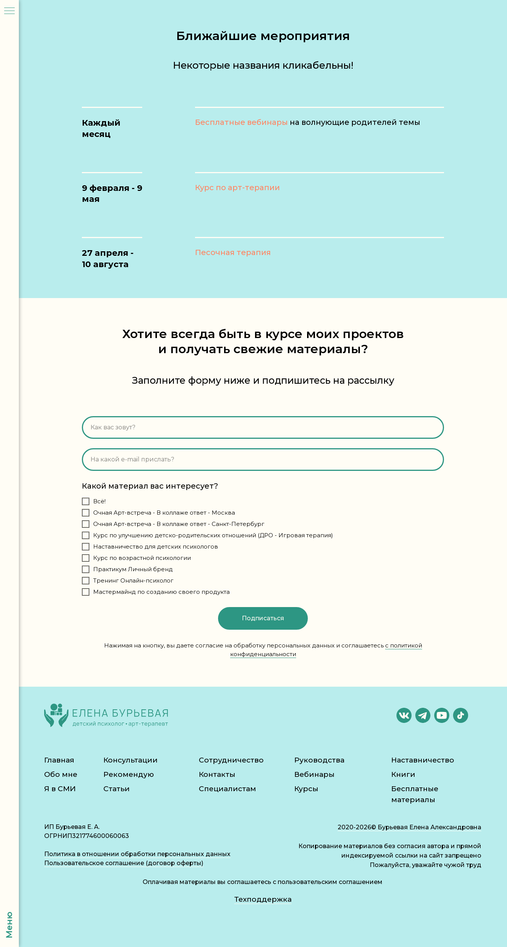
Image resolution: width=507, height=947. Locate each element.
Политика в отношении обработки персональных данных (137, 854)
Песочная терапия (233, 252)
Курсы (306, 788)
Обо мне (60, 774)
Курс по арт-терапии (237, 187)
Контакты (217, 774)
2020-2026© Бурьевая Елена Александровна (409, 827)
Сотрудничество (231, 760)
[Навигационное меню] (9, 11)
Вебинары (314, 774)
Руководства (319, 760)
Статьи (116, 788)
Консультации (130, 760)
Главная (59, 760)
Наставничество (422, 760)
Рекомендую (128, 774)
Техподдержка (263, 899)
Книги (403, 774)
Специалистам (227, 788)
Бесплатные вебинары (241, 122)
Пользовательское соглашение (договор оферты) (123, 863)
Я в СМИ (60, 788)
